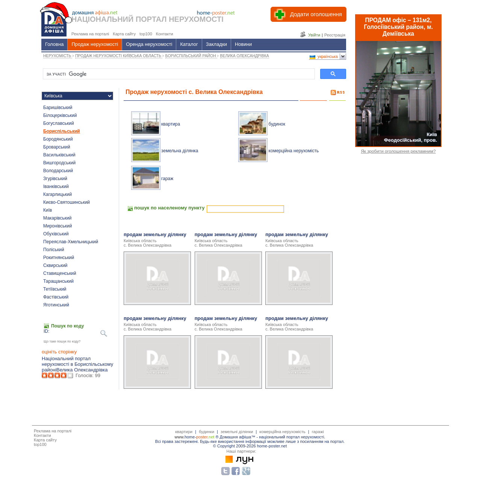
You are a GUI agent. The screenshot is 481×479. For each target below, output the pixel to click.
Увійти (314, 35)
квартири (183, 431)
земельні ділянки (237, 431)
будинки (206, 431)
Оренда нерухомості (149, 44)
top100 (40, 444)
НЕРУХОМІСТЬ (57, 56)
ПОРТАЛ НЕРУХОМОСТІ (180, 19)
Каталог (189, 44)
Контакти (42, 435)
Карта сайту (45, 440)
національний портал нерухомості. (292, 437)
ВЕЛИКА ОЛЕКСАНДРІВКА (244, 56)
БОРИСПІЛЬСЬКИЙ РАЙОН (191, 56)
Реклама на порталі (52, 431)
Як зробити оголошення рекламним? (398, 151)
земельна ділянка (179, 150)
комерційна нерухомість (294, 150)
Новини (243, 44)
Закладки (216, 44)
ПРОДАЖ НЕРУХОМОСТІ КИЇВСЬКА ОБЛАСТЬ (118, 56)
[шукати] (178, 74)
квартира (170, 124)
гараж (167, 178)
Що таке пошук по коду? (62, 341)
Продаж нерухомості (94, 44)
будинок (277, 124)
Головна (54, 44)
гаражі (318, 431)
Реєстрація (334, 35)
